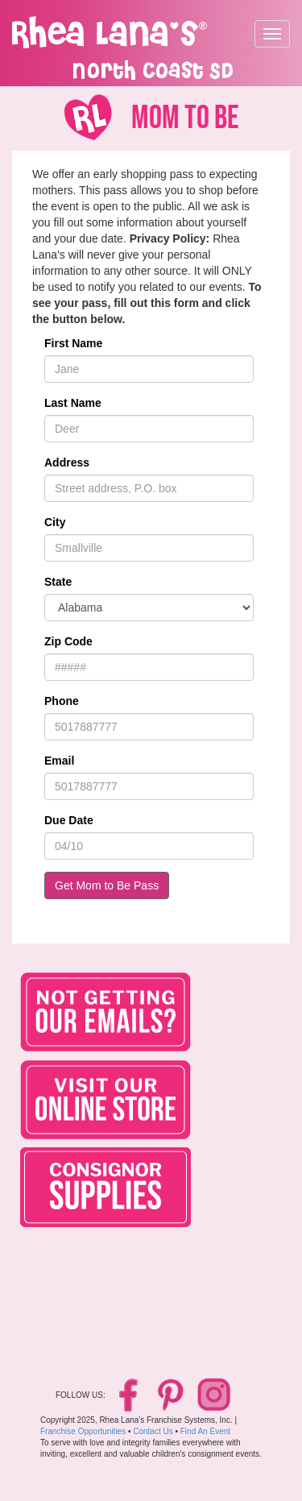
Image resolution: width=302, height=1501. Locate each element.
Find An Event (205, 1431)
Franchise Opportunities (83, 1431)
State (58, 581)
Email (59, 760)
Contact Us (152, 1431)
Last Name (72, 402)
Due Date (68, 820)
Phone (61, 701)
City (54, 522)
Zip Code (68, 641)
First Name (73, 343)
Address (66, 462)
